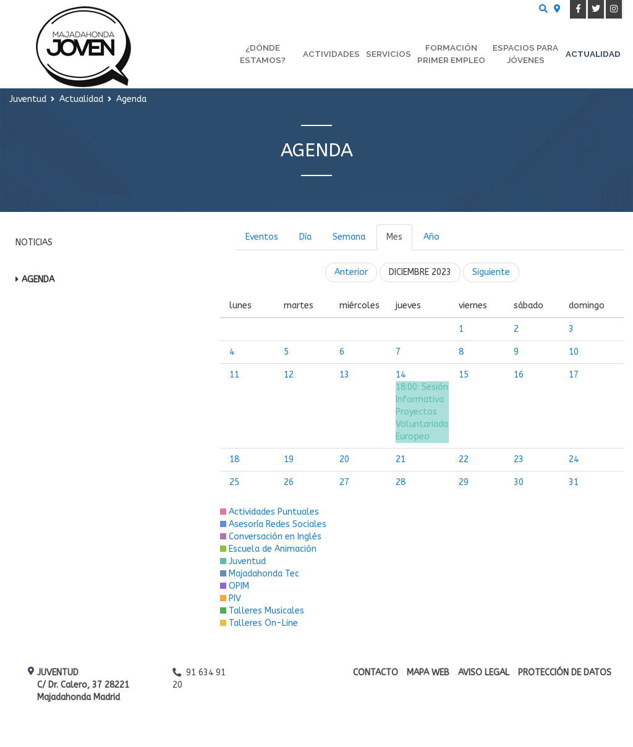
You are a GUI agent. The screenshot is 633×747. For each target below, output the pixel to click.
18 (234, 459)
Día (305, 237)
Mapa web (428, 672)
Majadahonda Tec (259, 573)
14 (401, 374)
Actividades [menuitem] (331, 54)
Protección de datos (564, 672)
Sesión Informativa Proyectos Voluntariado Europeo (422, 412)
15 (464, 374)
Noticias (34, 242)
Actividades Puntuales (269, 512)
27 (344, 482)
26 (289, 482)
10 (574, 352)
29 (464, 482)
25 (234, 482)
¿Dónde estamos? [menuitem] (263, 54)
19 (289, 459)
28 (401, 482)
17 (574, 374)
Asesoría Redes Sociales (273, 524)
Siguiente (491, 272)
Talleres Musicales (262, 611)
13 (344, 374)
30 (519, 482)
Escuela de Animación (268, 549)
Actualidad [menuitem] (593, 54)
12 (289, 374)
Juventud (243, 561)
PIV (230, 598)
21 (401, 459)
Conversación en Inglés (270, 536)
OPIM (234, 586)
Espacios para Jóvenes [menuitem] (525, 54)
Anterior (351, 272)
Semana (349, 237)
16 (519, 374)
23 (519, 459)
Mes (394, 237)
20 (344, 459)
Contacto (375, 672)
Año (431, 237)
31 (574, 482)
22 (464, 459)
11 (234, 374)
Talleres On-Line (259, 623)
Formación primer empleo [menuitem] (451, 54)
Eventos (261, 237)
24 (574, 459)
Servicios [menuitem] (388, 54)
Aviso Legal (483, 672)
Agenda (38, 279)
